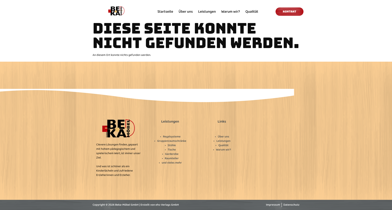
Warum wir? (230, 12)
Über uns (186, 12)
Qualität (251, 12)
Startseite (165, 12)
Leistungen (207, 12)
